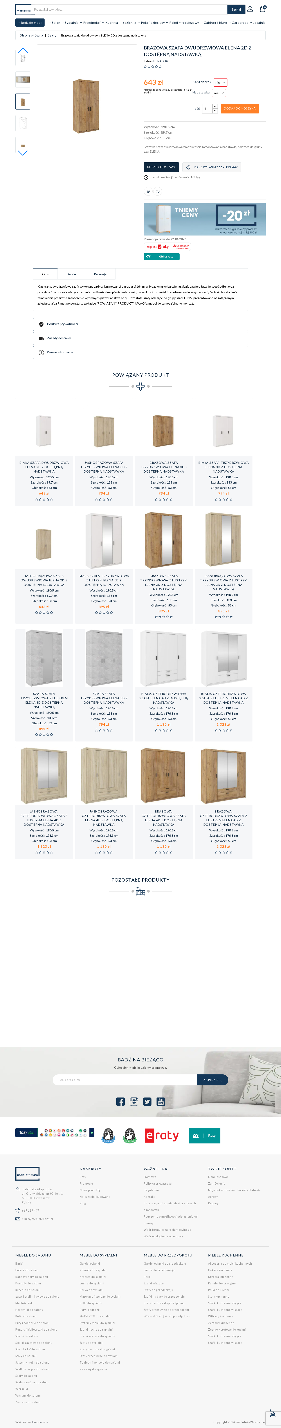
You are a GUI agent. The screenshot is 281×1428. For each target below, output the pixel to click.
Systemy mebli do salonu (32, 1362)
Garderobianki (90, 1263)
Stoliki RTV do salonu (30, 1349)
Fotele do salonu (27, 1270)
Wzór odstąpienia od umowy (163, 1236)
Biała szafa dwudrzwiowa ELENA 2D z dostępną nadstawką (44, 467)
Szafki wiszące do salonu (32, 1369)
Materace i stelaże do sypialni (100, 1296)
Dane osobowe (218, 1177)
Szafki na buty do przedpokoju (164, 1296)
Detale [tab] (71, 274)
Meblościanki (24, 1303)
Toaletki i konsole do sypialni (100, 1362)
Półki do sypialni (91, 1303)
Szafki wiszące (154, 1283)
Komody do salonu (28, 1283)
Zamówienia (216, 1183)
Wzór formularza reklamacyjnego (167, 1229)
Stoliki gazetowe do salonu (33, 1342)
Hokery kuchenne (220, 1270)
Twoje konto (222, 1169)
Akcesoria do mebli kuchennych (230, 1263)
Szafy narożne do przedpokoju (165, 1303)
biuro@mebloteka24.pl (37, 1219)
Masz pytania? (212, 167)
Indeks (148, 61)
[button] (23, 153)
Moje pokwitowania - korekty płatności (234, 1190)
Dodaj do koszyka (240, 108)
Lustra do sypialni (92, 1283)
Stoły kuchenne (218, 1296)
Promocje (86, 1183)
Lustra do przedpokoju (159, 1270)
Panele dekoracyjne (222, 1283)
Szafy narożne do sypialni (97, 1349)
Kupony (213, 1203)
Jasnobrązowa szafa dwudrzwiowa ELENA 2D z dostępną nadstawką (44, 580)
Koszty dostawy (161, 167)
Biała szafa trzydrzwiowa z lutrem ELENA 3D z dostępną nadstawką (104, 580)
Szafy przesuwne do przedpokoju (166, 1309)
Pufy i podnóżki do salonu (32, 1323)
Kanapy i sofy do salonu (31, 1276)
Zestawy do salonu (28, 1402)
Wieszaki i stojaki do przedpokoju (167, 1316)
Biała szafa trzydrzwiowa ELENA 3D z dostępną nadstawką (223, 467)
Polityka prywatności (158, 1183)
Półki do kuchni (218, 1290)
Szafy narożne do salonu (32, 1382)
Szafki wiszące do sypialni (97, 1336)
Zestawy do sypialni (93, 1369)
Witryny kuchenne (221, 1316)
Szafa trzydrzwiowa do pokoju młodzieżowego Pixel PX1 (236, 971)
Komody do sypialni (93, 1270)
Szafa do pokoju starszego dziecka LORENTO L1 (108, 971)
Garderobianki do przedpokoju (165, 1263)
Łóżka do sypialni (92, 1290)
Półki (147, 1276)
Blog (83, 1203)
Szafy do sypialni (91, 1342)
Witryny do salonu (28, 1395)
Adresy (213, 1196)
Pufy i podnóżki (90, 1309)
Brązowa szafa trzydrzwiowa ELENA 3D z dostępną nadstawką (163, 467)
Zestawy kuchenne (221, 1323)
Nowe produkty (90, 1190)
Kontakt (149, 1196)
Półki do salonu (26, 1316)
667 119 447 (30, 1210)
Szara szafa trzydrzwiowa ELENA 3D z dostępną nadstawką (104, 698)
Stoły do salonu (26, 1356)
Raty (83, 1177)
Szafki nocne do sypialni (96, 1329)
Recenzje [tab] (100, 274)
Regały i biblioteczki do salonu (36, 1329)
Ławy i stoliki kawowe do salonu (37, 1296)
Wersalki (21, 1389)
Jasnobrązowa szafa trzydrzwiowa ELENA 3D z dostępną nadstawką (104, 467)
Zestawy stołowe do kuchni (227, 1329)
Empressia (40, 1422)
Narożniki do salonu (29, 1309)
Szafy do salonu (26, 1375)
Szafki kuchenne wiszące (225, 1309)
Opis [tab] (45, 274)
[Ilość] (207, 108)
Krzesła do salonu (28, 1290)
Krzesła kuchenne (220, 1276)
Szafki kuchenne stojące (224, 1303)
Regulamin (151, 1190)
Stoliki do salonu (26, 1336)
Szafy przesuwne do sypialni (99, 1356)
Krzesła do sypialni (93, 1276)
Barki (19, 1263)
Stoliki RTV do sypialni (95, 1316)
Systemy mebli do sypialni (97, 1323)
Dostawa (150, 1177)
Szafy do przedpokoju (158, 1290)
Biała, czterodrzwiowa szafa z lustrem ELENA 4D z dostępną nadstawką (223, 698)
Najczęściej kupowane (95, 1196)
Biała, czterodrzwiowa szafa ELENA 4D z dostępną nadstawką (163, 698)
